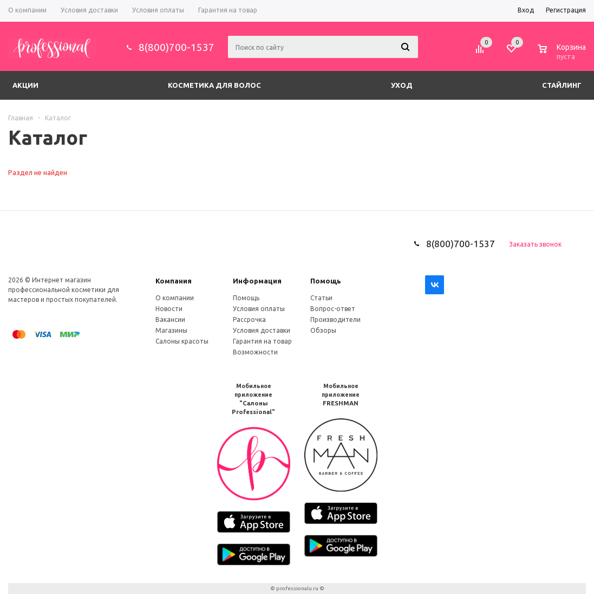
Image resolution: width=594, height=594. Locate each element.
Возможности (255, 352)
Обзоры (323, 330)
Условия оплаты (259, 308)
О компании (174, 297)
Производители (335, 319)
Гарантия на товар (262, 341)
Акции (25, 85)
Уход (402, 85)
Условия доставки (261, 330)
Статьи (321, 297)
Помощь (325, 281)
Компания (173, 281)
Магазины (171, 330)
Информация (257, 281)
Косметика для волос (214, 85)
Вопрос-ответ (332, 308)
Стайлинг (562, 85)
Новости (168, 308)
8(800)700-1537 (176, 47)
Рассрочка (249, 319)
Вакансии (170, 319)
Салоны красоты (181, 341)
